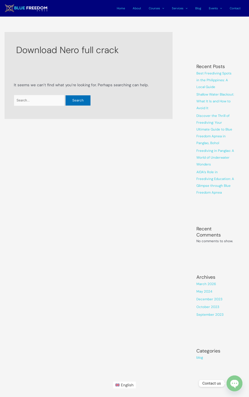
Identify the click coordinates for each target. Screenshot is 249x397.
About (147, 8)
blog (199, 357)
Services (186, 8)
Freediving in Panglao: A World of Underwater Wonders (215, 157)
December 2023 (209, 299)
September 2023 (210, 314)
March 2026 (206, 284)
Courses (165, 8)
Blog (203, 8)
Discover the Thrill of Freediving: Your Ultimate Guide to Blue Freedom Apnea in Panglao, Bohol (214, 129)
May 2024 (204, 291)
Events (218, 8)
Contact (236, 8)
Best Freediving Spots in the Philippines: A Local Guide (214, 80)
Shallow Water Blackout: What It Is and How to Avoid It (215, 101)
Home (133, 8)
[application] (170, 8)
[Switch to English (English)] (124, 385)
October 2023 (207, 307)
